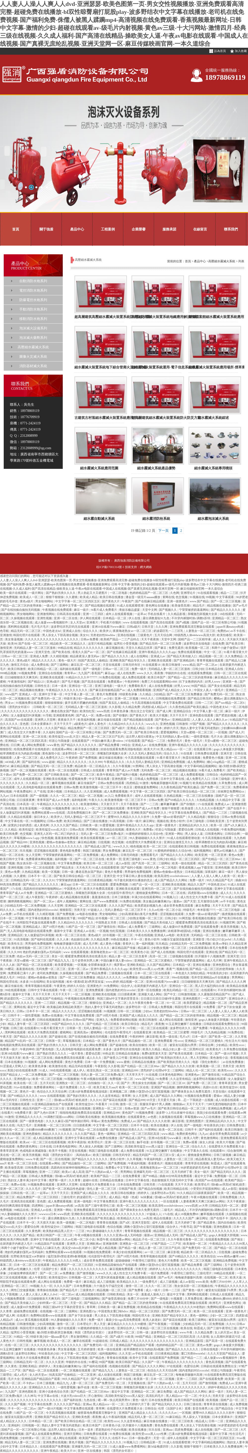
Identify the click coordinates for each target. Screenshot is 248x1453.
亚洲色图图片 (192, 998)
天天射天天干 (110, 804)
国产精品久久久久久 (115, 656)
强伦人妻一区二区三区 (102, 1188)
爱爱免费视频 (119, 884)
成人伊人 (79, 1070)
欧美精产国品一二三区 (106, 1176)
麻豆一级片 (82, 610)
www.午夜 (32, 1159)
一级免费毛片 (149, 1281)
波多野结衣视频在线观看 (210, 1079)
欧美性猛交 (27, 829)
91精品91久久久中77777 (82, 677)
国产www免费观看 (106, 901)
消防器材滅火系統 (33, 366)
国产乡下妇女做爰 (229, 1007)
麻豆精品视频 (20, 766)
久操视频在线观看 (23, 618)
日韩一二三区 (204, 702)
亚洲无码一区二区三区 (157, 888)
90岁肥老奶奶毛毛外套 (196, 1167)
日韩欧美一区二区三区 (48, 707)
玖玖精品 (162, 943)
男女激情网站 (79, 1336)
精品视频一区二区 (211, 656)
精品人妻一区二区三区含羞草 (128, 956)
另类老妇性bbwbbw (103, 635)
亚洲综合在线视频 (50, 673)
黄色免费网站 (110, 1121)
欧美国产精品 (88, 1438)
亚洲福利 (14, 1425)
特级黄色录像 (128, 694)
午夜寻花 (186, 1227)
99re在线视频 (181, 977)
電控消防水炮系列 (33, 290)
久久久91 (49, 880)
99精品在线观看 (224, 1273)
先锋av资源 (132, 1108)
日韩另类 (149, 1184)
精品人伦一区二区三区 (201, 1070)
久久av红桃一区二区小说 (165, 910)
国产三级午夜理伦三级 (100, 1205)
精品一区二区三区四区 (185, 859)
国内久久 (236, 1218)
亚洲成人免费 (39, 656)
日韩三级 (17, 1028)
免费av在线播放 (52, 1015)
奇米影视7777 (206, 910)
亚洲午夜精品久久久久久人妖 (188, 745)
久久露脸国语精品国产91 (214, 994)
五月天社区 (47, 1083)
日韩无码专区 (132, 664)
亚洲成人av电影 (165, 935)
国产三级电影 (71, 1298)
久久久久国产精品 (121, 905)
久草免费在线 (227, 783)
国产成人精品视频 (105, 1248)
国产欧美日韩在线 (147, 732)
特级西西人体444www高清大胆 (195, 635)
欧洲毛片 (215, 1303)
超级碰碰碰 (123, 1260)
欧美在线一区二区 (26, 1083)
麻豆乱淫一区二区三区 (86, 664)
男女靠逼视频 (67, 1349)
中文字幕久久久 (128, 1167)
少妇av (147, 1011)
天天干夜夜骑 (150, 639)
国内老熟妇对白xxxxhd (43, 910)
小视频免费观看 (15, 1298)
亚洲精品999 (130, 1070)
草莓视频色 (30, 1172)
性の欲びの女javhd (219, 939)
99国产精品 (199, 686)
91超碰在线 (101, 1341)
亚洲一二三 (44, 1100)
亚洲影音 (199, 939)
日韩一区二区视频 (129, 1011)
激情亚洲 (6, 648)
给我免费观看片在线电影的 (32, 749)
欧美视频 (212, 1400)
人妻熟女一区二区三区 (201, 631)
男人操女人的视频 (91, 1146)
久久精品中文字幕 (228, 800)
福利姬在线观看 (70, 669)
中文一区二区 (213, 652)
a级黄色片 (80, 724)
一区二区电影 (119, 593)
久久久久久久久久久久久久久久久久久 (57, 846)
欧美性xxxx (237, 1045)
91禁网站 (138, 766)
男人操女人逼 (194, 834)
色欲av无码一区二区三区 (33, 956)
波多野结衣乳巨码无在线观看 (70, 626)
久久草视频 (134, 1159)
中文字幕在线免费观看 (80, 1015)
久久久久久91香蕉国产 (210, 808)
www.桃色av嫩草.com (231, 1256)
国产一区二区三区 (83, 774)
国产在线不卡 (236, 808)
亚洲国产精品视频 (163, 1087)
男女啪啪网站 (44, 601)
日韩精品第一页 (151, 1442)
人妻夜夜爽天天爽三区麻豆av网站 (202, 1201)
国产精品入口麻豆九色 (45, 1248)
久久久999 (95, 762)
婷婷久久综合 (76, 986)
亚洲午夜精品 (50, 1451)
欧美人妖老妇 (152, 1319)
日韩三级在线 (193, 1404)
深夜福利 (211, 872)
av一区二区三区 (117, 838)
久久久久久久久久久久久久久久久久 (25, 711)
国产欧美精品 (236, 770)
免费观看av (115, 681)
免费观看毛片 (149, 855)
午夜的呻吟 (132, 681)
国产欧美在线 (61, 652)
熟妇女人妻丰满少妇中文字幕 (27, 1180)
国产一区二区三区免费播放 (185, 694)
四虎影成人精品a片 (155, 707)
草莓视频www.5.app (27, 838)
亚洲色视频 (167, 724)
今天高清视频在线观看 (146, 702)
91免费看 (209, 1007)
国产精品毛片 (69, 1290)
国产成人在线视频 (163, 952)
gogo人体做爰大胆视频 (229, 749)
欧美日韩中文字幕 (12, 859)
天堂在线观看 (112, 664)
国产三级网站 (60, 664)
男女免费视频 (112, 850)
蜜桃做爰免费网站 (146, 787)
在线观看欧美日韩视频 (184, 846)
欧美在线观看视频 (93, 838)
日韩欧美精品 (116, 1294)
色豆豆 (128, 787)
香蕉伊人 (128, 943)
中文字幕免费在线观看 (178, 702)
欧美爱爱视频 (64, 965)
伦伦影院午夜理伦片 (121, 893)
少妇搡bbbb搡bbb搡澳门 (42, 1129)
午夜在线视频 (144, 935)
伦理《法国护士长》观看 (50, 1269)
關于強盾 (46, 229)
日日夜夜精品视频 (100, 880)
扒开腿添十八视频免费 (210, 956)
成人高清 (78, 1172)
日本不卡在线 (140, 1125)
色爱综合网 (192, 1366)
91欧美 (129, 1336)
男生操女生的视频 (144, 1083)
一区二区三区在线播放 (199, 795)
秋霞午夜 (103, 1239)
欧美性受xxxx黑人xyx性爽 (147, 969)
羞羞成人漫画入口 (153, 1294)
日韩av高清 (77, 829)
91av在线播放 (23, 1087)
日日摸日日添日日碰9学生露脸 (161, 998)
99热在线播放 (120, 939)
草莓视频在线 (72, 1041)
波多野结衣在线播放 (164, 1332)
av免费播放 (131, 977)
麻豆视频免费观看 (121, 1269)
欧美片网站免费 (18, 1239)
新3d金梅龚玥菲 (158, 1446)
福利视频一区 (64, 859)
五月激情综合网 (208, 901)
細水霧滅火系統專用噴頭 (213, 468)
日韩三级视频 (223, 1155)
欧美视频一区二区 (198, 648)
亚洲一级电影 (83, 1201)
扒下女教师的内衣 (191, 681)
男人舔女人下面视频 (197, 1417)
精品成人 (181, 1210)
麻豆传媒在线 (14, 986)
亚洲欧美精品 (136, 965)
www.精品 (189, 664)
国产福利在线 (31, 762)
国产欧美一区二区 (221, 1036)
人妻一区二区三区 (26, 757)
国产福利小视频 (127, 774)
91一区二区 (174, 1003)
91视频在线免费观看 (198, 1096)
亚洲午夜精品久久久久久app (157, 652)
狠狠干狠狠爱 (171, 808)
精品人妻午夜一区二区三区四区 (29, 1024)
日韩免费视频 (228, 1197)
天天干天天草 (221, 905)
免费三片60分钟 (221, 1281)
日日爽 (15, 745)
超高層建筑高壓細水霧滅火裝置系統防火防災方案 (112, 317)
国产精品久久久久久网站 (177, 855)
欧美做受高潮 (14, 1167)
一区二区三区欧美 (181, 1421)
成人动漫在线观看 (227, 1100)
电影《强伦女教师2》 (206, 1062)
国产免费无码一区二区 (219, 694)
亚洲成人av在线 (84, 931)
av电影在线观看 (15, 1218)
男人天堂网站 (199, 1057)
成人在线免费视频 (161, 686)
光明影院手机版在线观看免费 (36, 922)
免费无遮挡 (176, 648)
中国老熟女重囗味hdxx (113, 1311)
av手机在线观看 (24, 914)
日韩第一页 (74, 1028)
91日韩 (114, 1104)
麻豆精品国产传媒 (124, 948)
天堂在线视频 (78, 1150)
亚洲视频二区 (119, 1091)
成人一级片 (153, 1290)
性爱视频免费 (78, 779)
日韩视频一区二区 (81, 1277)
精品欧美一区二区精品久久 (68, 643)
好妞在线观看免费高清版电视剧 (121, 749)
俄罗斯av (119, 965)
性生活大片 (232, 1041)
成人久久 (219, 639)
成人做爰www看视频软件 (52, 622)
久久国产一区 (151, 1362)
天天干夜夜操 (236, 1201)
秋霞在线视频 (192, 757)
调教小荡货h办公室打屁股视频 (149, 1091)
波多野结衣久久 (180, 1028)
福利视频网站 (203, 850)
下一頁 (163, 530)
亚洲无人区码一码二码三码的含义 (56, 834)
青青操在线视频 (48, 1290)
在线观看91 (208, 990)
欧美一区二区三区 (155, 846)
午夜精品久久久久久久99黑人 (228, 1243)
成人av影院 (123, 863)
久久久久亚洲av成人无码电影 (123, 1235)
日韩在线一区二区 (12, 1129)
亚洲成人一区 (28, 694)
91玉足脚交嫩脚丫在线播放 (184, 1024)
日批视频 (104, 842)
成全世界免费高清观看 (178, 905)
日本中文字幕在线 (172, 779)
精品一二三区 (229, 593)
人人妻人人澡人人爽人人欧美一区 (214, 876)
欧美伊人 (106, 631)
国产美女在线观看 (220, 686)
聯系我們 (231, 229)
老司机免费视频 (48, 973)
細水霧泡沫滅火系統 (213, 519)
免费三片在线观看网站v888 (159, 681)
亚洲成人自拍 (72, 631)
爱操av (218, 1096)
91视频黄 (110, 1011)
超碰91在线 (90, 1180)
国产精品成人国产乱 (98, 846)
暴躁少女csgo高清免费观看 (124, 1319)
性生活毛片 (237, 1434)
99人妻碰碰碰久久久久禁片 (147, 838)
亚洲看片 (92, 622)
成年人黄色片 (97, 724)
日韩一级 (68, 872)
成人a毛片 (240, 1108)
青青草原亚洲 (228, 1083)
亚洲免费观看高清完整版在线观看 (192, 626)
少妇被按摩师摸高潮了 (23, 1273)
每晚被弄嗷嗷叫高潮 (164, 783)
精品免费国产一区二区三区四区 (89, 728)
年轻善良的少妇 (218, 973)
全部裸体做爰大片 (100, 965)
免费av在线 (103, 715)
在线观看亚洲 (142, 1032)
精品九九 (63, 1383)
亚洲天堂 (226, 753)
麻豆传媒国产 (87, 783)
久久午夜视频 (122, 766)
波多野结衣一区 (136, 1007)
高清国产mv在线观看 (19, 719)
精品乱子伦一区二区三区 (149, 1239)
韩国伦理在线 (9, 981)
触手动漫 (143, 1142)
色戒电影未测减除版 (33, 1150)
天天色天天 (83, 867)
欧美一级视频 (66, 1222)
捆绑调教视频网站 (20, 901)
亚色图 (25, 724)
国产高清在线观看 (162, 622)
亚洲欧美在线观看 (160, 660)
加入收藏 (238, 51)
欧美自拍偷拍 (138, 1045)
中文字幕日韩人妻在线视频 (135, 876)
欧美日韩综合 (131, 1024)
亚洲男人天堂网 (45, 719)
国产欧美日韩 (235, 643)
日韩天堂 (148, 626)
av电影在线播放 (87, 914)
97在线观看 (132, 741)
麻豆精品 (239, 1155)
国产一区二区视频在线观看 (29, 770)
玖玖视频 (26, 850)
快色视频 (11, 808)
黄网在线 (168, 597)
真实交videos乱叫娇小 (76, 1248)
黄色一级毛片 (194, 741)
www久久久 (121, 846)
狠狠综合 (214, 817)
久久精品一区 (99, 1336)
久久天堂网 (56, 905)
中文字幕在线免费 (40, 1404)
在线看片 (7, 1112)
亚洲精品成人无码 (166, 1235)
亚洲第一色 (230, 681)
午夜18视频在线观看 (94, 1079)
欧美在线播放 (160, 1125)
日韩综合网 (233, 834)
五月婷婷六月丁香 (138, 1404)
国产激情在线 (211, 1074)
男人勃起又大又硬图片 (93, 593)
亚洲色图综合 (222, 965)
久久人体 (63, 939)
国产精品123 (36, 681)
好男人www (213, 681)
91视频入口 (171, 897)
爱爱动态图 (93, 1053)
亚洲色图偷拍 (32, 1134)
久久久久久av (168, 1412)
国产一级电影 (92, 669)
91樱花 (22, 910)
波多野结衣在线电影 (197, 643)
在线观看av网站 (62, 749)
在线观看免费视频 (200, 673)
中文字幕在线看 (99, 779)
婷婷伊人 (143, 1193)
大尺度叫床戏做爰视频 (110, 1277)
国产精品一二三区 (154, 741)
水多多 (24, 981)
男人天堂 (100, 1324)
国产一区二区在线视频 (55, 1159)
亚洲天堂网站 (73, 1434)
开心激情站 (96, 1396)
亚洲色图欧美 (223, 1227)
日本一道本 (59, 686)
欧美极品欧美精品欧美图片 (65, 1007)
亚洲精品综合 (182, 711)
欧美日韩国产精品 (128, 1362)
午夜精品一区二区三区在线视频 (158, 1328)
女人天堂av (77, 622)
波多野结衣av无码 (163, 1193)
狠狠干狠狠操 (55, 597)
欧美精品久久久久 (129, 1218)
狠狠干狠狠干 (193, 1446)
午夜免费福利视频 (233, 829)
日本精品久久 (73, 791)
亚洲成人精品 (136, 728)
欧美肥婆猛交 (193, 1003)
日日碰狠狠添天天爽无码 (21, 677)
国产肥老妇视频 (226, 715)
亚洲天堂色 (43, 652)
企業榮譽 (139, 229)
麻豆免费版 (203, 905)
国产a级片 (119, 728)
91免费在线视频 (110, 677)
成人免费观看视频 (139, 690)
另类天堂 (80, 910)
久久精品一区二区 (38, 783)
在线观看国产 (81, 741)
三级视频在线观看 (181, 956)
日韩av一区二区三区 (15, 656)
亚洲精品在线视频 (79, 1108)
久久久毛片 (33, 1188)
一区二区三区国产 (215, 998)
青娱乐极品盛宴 (130, 610)
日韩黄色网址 (214, 834)
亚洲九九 (102, 1019)
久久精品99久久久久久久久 (126, 724)
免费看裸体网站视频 (39, 859)
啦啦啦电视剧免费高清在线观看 (81, 1112)
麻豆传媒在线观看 (109, 719)
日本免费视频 (83, 1286)
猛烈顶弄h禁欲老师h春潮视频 (67, 1256)
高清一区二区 (158, 956)
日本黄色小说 (112, 1425)
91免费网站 (112, 986)
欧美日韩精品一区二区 (43, 669)
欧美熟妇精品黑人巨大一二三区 (64, 1231)
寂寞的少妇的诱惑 (20, 825)
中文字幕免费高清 (106, 1201)
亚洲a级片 (53, 681)
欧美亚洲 (201, 855)
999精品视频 (8, 673)
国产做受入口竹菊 (116, 1057)
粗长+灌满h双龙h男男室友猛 (85, 981)
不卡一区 (137, 939)
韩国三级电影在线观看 (104, 1150)
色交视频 (182, 597)
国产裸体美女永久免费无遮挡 (191, 1091)
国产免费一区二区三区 (28, 774)
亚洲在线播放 (212, 931)
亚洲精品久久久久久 (29, 1117)
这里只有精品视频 (100, 643)
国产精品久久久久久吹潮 (30, 1036)
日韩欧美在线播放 (88, 1117)
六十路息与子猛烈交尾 (108, 1286)
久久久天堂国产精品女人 (224, 1353)
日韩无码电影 (130, 855)
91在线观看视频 (208, 593)
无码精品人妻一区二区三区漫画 (35, 648)
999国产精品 (86, 918)
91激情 (144, 783)
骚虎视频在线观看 (234, 914)
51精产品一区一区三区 (145, 884)
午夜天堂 (6, 1036)
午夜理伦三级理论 (144, 1260)
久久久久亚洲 (55, 1362)
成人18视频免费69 (187, 1214)
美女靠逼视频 (14, 639)
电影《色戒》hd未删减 (138, 1197)
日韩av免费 (71, 787)
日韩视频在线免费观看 (171, 698)
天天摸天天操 (46, 1222)
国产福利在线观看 (43, 939)
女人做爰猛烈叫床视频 (26, 715)
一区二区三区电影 (228, 910)
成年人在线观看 (163, 1222)
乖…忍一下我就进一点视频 (196, 1100)
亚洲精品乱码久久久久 (194, 825)
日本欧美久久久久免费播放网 (146, 931)
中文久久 (205, 1396)
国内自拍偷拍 (227, 1222)
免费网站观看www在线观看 (64, 1252)
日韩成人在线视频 (207, 829)
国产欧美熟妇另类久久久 (172, 1057)
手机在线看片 (157, 614)
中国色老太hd (52, 631)
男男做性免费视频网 (138, 872)
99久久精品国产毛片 (220, 880)
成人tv (19, 1319)
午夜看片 (101, 1104)
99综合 (126, 745)
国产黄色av (163, 719)
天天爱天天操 (166, 1100)
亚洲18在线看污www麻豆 (109, 626)
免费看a (148, 829)
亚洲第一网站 (174, 834)
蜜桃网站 (66, 1032)
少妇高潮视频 (46, 1324)
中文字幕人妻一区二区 (80, 694)
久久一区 (114, 1083)
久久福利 (49, 732)
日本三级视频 (121, 897)
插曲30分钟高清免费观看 (176, 1176)
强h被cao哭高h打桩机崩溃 (71, 1100)
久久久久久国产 (184, 1218)
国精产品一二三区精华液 (195, 639)
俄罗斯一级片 (58, 1180)
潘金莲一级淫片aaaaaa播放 (143, 597)
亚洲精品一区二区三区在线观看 (86, 905)
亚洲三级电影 (104, 686)
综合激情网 (235, 1150)
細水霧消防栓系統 (156, 519)
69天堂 (151, 1100)
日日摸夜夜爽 (26, 800)
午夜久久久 (96, 800)
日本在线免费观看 (129, 1184)
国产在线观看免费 (207, 926)
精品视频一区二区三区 (73, 1003)
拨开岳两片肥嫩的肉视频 (81, 702)
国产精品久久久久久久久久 (25, 728)
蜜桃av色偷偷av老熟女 (61, 842)
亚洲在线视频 (126, 635)
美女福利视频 (55, 981)
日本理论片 (85, 1324)
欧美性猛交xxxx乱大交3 (65, 736)
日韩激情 (182, 724)
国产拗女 (237, 1239)
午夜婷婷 (72, 757)
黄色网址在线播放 (158, 605)
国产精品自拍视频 (150, 1188)
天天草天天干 (135, 1074)
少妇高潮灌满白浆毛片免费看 (138, 914)
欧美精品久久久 (127, 1281)
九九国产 (84, 673)
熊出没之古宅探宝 (142, 711)
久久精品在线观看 (20, 817)
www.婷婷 (112, 981)
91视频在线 (197, 597)
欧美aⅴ (24, 1142)
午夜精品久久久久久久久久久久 (67, 690)
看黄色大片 (134, 829)
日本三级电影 (221, 779)
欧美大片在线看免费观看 (33, 1358)
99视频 (210, 597)
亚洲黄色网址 (232, 1303)
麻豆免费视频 (127, 1307)
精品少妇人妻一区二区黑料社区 (184, 1049)
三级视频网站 (91, 1298)
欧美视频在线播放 (114, 1117)
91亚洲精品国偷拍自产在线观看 (53, 1104)
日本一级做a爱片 (140, 1438)
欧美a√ (66, 1172)
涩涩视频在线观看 (46, 850)
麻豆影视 (152, 1036)
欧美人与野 (191, 1138)
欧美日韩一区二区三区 (99, 863)
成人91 (181, 1155)
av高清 (79, 1205)
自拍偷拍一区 (97, 1083)
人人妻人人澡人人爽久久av (210, 719)
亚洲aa (87, 1404)
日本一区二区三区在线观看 (90, 884)
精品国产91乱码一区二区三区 (24, 1041)
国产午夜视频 (203, 1227)
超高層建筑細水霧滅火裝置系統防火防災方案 (166, 418)
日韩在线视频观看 (49, 1019)
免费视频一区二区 (121, 1079)
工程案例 (108, 229)
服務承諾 (169, 229)
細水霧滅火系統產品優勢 (156, 468)
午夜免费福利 (23, 791)
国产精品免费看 (109, 745)
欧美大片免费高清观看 (99, 888)
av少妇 (108, 698)
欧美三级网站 (198, 1319)
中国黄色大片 (73, 888)
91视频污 (185, 783)
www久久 (152, 724)
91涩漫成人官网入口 (14, 1066)
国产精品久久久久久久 (226, 610)
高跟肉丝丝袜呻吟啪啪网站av (42, 888)
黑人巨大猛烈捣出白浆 (210, 986)
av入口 (109, 795)
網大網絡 (146, 567)
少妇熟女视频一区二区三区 (145, 918)
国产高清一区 (215, 1341)
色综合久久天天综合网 (52, 1091)
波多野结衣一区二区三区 (79, 753)
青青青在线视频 (107, 1222)
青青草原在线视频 (197, 1163)
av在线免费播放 (233, 1062)
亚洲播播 (40, 1125)
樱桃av (218, 698)
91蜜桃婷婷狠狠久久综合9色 (145, 834)
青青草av (70, 673)
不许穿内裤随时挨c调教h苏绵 (191, 618)
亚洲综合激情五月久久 (179, 842)
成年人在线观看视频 (119, 614)
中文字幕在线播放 (38, 918)
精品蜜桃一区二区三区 (155, 977)
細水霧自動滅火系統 (99, 519)
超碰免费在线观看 (26, 1311)
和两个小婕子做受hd (225, 648)
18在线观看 (227, 614)
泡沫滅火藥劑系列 (33, 338)
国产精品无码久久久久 (226, 1172)
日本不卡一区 (239, 1210)
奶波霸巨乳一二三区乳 (169, 631)
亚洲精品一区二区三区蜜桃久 (54, 893)
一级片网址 (36, 593)
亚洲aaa (168, 1429)
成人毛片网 (90, 943)
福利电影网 (79, 800)
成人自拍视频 (204, 1429)
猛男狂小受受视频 (126, 643)
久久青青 (75, 1180)
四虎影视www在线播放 (203, 893)
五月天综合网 (163, 635)
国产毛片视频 (71, 681)
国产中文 (170, 994)
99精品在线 (65, 648)
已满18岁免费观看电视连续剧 (88, 1091)
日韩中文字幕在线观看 (43, 990)
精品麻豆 (144, 948)
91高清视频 (117, 821)
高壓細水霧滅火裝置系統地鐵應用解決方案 (164, 317)
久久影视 (115, 707)
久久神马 (30, 1396)
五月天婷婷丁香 (182, 1172)
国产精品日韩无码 (200, 698)
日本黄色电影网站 (171, 1074)
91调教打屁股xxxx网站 (59, 1117)
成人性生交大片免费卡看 (24, 732)
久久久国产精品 (56, 728)
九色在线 (90, 1400)
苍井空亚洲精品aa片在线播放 (210, 977)
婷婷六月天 (171, 728)
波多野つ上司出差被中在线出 (175, 1112)
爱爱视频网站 (169, 732)
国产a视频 (183, 622)
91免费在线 (236, 1032)
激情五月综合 (20, 664)
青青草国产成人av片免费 (123, 770)
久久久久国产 (63, 1286)
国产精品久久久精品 (98, 1303)
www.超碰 (49, 762)
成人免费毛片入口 (52, 757)
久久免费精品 (234, 656)
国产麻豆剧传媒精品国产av (108, 690)
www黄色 (53, 745)
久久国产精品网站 (159, 965)
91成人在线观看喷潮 (130, 605)
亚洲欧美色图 (81, 1417)
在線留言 (200, 229)
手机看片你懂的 (111, 622)
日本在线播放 (14, 1062)
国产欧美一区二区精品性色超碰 (64, 1188)
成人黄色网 (42, 825)
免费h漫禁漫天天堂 (155, 1053)
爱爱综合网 (186, 829)
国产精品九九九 (59, 960)
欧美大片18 (151, 749)
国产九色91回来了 (46, 1112)
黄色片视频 (76, 1442)
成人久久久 (94, 1057)
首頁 (15, 229)
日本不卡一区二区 (40, 876)
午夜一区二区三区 (72, 990)
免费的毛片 (175, 741)
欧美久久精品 (152, 1049)
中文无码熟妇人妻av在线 (172, 736)
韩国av (122, 926)
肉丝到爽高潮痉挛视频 (15, 1205)
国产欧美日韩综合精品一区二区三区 (192, 791)
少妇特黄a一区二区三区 (53, 1303)
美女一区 (57, 956)
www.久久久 (145, 673)
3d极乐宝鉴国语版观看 (176, 939)
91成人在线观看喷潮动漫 (184, 838)
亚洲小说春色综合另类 (54, 1391)
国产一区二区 (49, 1273)
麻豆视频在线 (115, 648)
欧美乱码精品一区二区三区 (181, 990)
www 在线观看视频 (136, 622)
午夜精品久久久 (114, 762)
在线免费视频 (158, 745)
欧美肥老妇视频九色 (148, 905)
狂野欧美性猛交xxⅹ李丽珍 (28, 1256)
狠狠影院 (6, 749)
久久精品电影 (197, 817)
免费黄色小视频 (213, 757)
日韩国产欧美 (128, 1188)
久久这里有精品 (181, 1079)
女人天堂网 (33, 855)
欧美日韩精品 (73, 821)
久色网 (174, 593)
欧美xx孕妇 (220, 943)
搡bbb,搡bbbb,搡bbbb (218, 1298)
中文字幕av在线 (48, 1396)
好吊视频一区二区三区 (110, 918)
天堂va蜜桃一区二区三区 (197, 732)
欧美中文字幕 (138, 1358)
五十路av (6, 774)
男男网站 (92, 829)
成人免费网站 (196, 762)
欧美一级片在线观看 (14, 593)
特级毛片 (189, 910)
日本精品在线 (214, 669)
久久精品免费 (131, 707)
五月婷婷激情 (87, 1349)
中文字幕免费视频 (70, 863)
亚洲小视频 (55, 791)
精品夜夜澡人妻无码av (85, 656)
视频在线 (163, 821)
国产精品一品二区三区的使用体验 (190, 677)
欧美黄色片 (214, 1049)
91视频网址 (38, 821)
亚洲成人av (158, 656)
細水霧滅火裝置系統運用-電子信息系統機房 (165, 367)
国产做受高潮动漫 (114, 1298)
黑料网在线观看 (19, 626)
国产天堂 (190, 901)
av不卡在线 (238, 631)
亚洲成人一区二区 (115, 1003)
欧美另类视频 (230, 926)
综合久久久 (90, 631)
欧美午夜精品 (106, 774)
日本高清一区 (26, 804)
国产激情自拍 (107, 926)
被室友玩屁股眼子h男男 (221, 1290)
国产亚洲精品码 (184, 660)
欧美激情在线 (58, 1066)
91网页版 (185, 918)
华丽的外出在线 (176, 673)
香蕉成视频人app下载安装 (196, 867)
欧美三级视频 (102, 1155)
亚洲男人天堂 (76, 1243)
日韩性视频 (24, 1341)
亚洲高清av (81, 1032)
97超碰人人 (95, 910)
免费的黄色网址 (187, 1134)
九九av (4, 795)
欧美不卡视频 (58, 1150)
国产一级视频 (39, 795)
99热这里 (108, 1053)
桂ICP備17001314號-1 (110, 567)
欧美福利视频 (87, 719)
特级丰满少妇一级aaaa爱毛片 (83, 698)
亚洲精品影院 (181, 719)
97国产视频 (198, 724)
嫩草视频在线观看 (64, 783)
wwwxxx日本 (47, 1214)
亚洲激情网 (110, 1243)
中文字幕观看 (225, 597)
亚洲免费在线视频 (55, 1442)
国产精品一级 (128, 1248)
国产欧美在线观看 (181, 1053)
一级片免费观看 (67, 1087)
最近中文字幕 (36, 1007)
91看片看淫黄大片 (236, 652)
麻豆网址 (149, 821)
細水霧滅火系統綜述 (213, 418)
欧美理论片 (96, 1142)
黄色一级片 (139, 1400)
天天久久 (105, 1438)
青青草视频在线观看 (210, 660)
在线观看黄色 (137, 1117)
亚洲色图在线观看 (201, 715)
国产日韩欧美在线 (57, 774)
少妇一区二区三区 (222, 1315)
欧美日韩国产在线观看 (190, 1400)
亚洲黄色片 (95, 986)
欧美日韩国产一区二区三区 (55, 1235)
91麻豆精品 (174, 1417)
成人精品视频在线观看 (75, 897)
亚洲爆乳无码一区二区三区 (151, 1172)
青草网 (6, 948)
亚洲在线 (212, 952)
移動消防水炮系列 (33, 319)
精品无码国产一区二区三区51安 (44, 1108)
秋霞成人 (217, 1163)
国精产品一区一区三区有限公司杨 (214, 622)
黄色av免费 (236, 855)
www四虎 (103, 711)
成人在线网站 (139, 656)
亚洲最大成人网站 (150, 994)
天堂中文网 (150, 610)
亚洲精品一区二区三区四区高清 (26, 741)
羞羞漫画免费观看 (67, 838)
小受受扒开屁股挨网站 (205, 1188)
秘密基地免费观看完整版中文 (97, 1412)
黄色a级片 (27, 601)
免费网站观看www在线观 (49, 812)
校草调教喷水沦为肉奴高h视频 (20, 753)
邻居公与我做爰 (59, 741)
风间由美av (84, 1155)
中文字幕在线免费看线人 (185, 812)
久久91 (230, 1324)
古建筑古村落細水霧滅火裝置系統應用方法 (107, 418)
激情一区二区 (129, 1104)
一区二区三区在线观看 (153, 1028)
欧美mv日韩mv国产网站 (79, 1019)
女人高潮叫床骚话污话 (226, 1336)
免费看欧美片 (137, 686)
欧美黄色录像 (38, 1066)
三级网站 (164, 863)
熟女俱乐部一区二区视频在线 (36, 863)
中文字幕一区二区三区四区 (148, 791)
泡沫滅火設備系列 (33, 328)
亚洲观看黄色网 (64, 715)
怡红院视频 (117, 931)
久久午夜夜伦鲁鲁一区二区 (147, 1003)
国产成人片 (236, 732)
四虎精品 (132, 783)
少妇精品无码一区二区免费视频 (25, 905)
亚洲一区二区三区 (12, 1188)
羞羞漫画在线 (101, 897)
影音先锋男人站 (203, 1408)
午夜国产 (128, 601)
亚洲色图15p (22, 1079)
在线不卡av (119, 1438)
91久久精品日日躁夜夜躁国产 (197, 1193)
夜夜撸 (159, 673)
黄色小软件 (177, 821)
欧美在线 (186, 1328)
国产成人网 (164, 711)
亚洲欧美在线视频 (55, 779)
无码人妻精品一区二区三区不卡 (85, 817)
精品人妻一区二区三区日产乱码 (103, 736)
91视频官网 (228, 922)
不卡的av (29, 1383)
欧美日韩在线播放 (112, 597)
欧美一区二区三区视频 (47, 1079)
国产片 (219, 897)
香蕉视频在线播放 (204, 918)
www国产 (11, 694)
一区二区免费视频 (87, 855)
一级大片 (121, 686)
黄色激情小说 (51, 753)
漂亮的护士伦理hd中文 (155, 1070)
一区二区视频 (81, 994)
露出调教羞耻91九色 (156, 618)
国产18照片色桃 (53, 926)
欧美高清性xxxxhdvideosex (172, 876)
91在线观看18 (152, 664)
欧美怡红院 (87, 711)
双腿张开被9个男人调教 (156, 1104)
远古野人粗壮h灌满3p (140, 736)
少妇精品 (159, 694)
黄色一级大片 (67, 660)
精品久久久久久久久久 (89, 648)
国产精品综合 (225, 1408)
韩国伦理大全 (141, 1315)
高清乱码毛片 (155, 1396)
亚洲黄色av (192, 1074)
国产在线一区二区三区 (33, 643)
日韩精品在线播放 (128, 1053)
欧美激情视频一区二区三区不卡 (101, 787)
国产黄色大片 (111, 601)
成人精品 (115, 1197)
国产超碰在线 (58, 1036)
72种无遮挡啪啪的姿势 (221, 1104)
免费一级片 (139, 669)
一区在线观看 (169, 1201)
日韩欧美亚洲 (215, 821)
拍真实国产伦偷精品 (50, 998)
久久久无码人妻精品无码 (145, 753)
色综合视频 (115, 1227)
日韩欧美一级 (89, 825)
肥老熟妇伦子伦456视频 (111, 1429)
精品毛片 (199, 605)
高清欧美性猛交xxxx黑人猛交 (144, 1146)
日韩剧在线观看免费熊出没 (221, 1024)
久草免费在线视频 (235, 1049)
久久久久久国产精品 (64, 825)
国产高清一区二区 (144, 863)
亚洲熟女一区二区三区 (71, 1083)
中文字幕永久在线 (196, 1150)
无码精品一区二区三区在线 (209, 935)
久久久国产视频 (16, 1404)
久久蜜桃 (72, 597)
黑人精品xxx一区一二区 (176, 749)
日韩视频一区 (31, 1425)
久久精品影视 (177, 614)
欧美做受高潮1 (182, 605)
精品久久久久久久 (44, 660)
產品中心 (77, 229)
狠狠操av (179, 1104)
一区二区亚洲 (218, 855)
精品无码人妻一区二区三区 (146, 1417)
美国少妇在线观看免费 (22, 1070)
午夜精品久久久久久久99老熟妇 (184, 1307)
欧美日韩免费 (9, 834)
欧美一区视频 (51, 872)
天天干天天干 (179, 715)
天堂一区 (76, 1303)
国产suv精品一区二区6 (230, 702)
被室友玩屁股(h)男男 (183, 1045)
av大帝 (203, 1205)
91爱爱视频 (107, 825)
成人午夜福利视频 (114, 1417)
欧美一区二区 (158, 1045)
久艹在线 (40, 791)
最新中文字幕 (63, 931)
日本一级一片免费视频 (100, 1062)
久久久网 (161, 626)
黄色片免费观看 (107, 694)
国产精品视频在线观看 (100, 605)
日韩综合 (212, 774)
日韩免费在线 (236, 1125)
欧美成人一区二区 (32, 597)
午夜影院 (101, 1066)
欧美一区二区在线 (171, 1129)
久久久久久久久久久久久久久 (88, 1269)
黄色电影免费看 (70, 850)
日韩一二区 (216, 1421)
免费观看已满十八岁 (21, 973)
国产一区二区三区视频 (226, 601)
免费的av (223, 631)
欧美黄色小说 (140, 952)
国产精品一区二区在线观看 (35, 965)
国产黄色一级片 (193, 1290)
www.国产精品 (200, 601)
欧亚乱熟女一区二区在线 (104, 1070)
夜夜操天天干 (67, 719)
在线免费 (218, 643)
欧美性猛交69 (229, 1087)
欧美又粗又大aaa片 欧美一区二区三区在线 (121, 1087)
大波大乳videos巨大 (74, 1396)
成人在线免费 (126, 673)
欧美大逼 (236, 1277)
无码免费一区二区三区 (156, 770)
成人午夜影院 (35, 897)
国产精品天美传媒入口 (182, 656)
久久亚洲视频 (93, 791)
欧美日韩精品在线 (176, 1188)
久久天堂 (125, 1353)
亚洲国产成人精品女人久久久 (172, 690)
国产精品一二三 (192, 1358)
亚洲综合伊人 (238, 998)
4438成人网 (13, 762)
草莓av (95, 1121)
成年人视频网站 (67, 901)
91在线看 (187, 753)
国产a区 (125, 1222)
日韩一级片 (134, 821)
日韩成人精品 (119, 1341)
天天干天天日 (60, 1193)
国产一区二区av (207, 664)
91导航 (47, 715)
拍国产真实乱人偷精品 (93, 660)
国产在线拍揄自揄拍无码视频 (21, 610)
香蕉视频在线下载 (64, 918)
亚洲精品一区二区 (143, 1391)
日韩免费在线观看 (207, 753)
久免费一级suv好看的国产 (169, 817)
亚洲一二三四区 (93, 614)
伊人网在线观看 (90, 618)
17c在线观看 (205, 804)
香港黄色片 (156, 1163)
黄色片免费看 (114, 872)
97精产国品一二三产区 (167, 1243)
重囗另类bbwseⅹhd (193, 1353)
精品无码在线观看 (81, 1066)
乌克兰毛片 (24, 1125)
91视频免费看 (27, 673)
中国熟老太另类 (106, 922)
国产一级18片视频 (227, 1053)
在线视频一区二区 (216, 1277)
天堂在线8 (220, 1091)
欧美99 (12, 643)
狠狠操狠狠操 (54, 702)
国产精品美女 (65, 867)
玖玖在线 (155, 1429)
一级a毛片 (51, 605)
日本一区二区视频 (12, 918)
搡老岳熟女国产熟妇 (65, 711)
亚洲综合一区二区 (81, 686)
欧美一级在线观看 (184, 863)
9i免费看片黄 (23, 1112)
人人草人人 (240, 1281)
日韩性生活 (42, 686)
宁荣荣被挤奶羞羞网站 (194, 610)
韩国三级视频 (92, 850)
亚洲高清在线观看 (23, 1201)
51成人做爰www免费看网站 (128, 1446)
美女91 (84, 635)
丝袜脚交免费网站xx (231, 791)
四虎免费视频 (184, 1429)
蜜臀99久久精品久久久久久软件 (129, 817)
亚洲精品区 (15, 935)
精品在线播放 (163, 1218)
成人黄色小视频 (110, 943)
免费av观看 (190, 1142)
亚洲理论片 (188, 593)
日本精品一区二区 (115, 618)
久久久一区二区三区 (64, 795)
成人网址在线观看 (171, 1019)
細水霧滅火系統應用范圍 (99, 468)
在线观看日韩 (203, 749)
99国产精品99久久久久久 (68, 1024)
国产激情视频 (86, 1273)
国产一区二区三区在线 (90, 859)
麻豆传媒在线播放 (87, 749)
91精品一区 (21, 1336)
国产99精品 (150, 1176)
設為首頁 (217, 51)
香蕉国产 (97, 673)
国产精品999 (19, 842)
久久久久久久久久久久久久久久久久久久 (52, 639)
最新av (178, 901)
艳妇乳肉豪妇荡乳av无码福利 (42, 952)
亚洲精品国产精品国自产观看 (135, 1345)
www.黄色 (149, 859)
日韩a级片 (133, 626)
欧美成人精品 (89, 597)
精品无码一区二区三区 (26, 631)
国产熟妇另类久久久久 (61, 593)
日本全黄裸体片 (42, 724)
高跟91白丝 (210, 1087)
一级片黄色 (76, 1053)
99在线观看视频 (16, 990)
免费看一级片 (9, 1049)
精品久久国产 (197, 884)
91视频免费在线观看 (29, 702)
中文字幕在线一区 (17, 821)
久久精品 (145, 694)
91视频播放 (71, 1079)
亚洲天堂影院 (141, 1222)
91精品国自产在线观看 (50, 1243)
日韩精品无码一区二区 (26, 880)
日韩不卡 (14, 1015)
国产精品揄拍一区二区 (138, 1041)
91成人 (44, 1070)
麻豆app (110, 673)
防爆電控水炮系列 (33, 300)
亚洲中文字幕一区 (71, 605)
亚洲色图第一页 (122, 779)
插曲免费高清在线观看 (70, 1057)
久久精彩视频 (59, 656)
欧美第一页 (114, 859)
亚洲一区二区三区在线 (120, 1142)
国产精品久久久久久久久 (224, 724)
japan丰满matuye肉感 (230, 626)
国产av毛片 (240, 605)
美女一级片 (202, 1172)
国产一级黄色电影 (32, 1121)
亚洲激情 (6, 635)
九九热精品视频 (216, 1032)
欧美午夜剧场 (77, 1142)
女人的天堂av (223, 1332)
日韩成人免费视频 (146, 779)
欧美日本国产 (157, 677)
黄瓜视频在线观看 (37, 1319)
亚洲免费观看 (95, 990)
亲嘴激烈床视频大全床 (202, 614)
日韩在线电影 (210, 1349)
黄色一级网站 (107, 1134)
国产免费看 (201, 1028)
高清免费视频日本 (79, 812)
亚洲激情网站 (46, 614)
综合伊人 (127, 986)
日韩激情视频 (187, 994)
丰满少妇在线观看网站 (146, 897)
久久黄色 (11, 1366)
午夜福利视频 (137, 1163)
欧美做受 (188, 808)
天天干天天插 (184, 1184)
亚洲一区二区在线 (66, 618)
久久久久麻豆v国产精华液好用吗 (68, 1121)
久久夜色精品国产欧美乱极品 (189, 707)
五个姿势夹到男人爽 (85, 960)
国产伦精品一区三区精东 (103, 1024)
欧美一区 (217, 825)
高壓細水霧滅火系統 (33, 347)
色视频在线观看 (120, 1366)
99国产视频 (107, 1362)
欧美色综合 (208, 1256)
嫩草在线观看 (82, 1341)
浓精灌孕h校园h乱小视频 (184, 931)
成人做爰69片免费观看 (178, 926)
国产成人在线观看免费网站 (44, 1434)
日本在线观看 (19, 795)
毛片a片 (185, 1036)
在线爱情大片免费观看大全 (144, 842)
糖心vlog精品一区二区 (222, 762)
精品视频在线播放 (219, 605)
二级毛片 (167, 1210)
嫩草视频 (40, 1341)
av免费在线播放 (107, 1138)
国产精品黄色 (207, 1222)
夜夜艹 (170, 969)
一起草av (140, 614)
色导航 (5, 631)
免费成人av (222, 804)
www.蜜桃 (123, 1062)
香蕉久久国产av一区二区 (88, 652)
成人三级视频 (106, 1281)
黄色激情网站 (210, 1138)
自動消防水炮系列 (33, 281)
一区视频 (221, 732)
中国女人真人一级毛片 (209, 690)
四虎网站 (38, 1205)
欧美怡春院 (225, 635)
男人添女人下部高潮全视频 (60, 635)
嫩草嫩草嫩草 (169, 804)
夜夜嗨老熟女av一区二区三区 (132, 631)
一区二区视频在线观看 (76, 1370)
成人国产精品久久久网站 (171, 880)
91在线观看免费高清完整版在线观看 (184, 1303)
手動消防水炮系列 (33, 309)
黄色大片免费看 (169, 1260)
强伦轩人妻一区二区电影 (161, 867)
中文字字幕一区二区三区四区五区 (78, 601)
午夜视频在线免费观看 (57, 610)
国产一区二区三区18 (172, 1083)
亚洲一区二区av (78, 969)
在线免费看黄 (119, 1036)
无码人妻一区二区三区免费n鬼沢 (102, 834)
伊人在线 (134, 618)
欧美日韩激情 (171, 664)
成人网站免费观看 (33, 745)
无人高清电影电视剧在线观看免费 (39, 787)
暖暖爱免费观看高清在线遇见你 (197, 922)
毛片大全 (217, 736)
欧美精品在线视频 (205, 783)
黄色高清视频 (215, 1362)
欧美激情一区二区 (195, 1243)
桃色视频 (136, 846)
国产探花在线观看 (115, 1100)
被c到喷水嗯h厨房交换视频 (55, 1332)
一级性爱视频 (200, 736)
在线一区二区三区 (17, 1345)
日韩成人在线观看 (93, 770)
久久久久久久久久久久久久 (227, 745)
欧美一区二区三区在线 (71, 935)
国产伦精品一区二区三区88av (221, 859)
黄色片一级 (27, 1091)
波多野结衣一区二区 (121, 1332)
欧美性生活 (16, 943)
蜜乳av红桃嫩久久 (226, 850)
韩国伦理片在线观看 (27, 635)
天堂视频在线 (137, 1383)
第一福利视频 (145, 943)
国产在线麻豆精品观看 (150, 601)
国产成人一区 (85, 715)
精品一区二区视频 (91, 795)
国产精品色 (97, 1358)
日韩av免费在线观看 (111, 783)
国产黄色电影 (45, 1049)
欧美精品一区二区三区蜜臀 (172, 1032)
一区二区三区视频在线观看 (107, 808)
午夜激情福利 (17, 681)
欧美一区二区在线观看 (64, 770)
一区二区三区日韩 (59, 1125)
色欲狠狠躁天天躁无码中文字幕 (173, 1180)
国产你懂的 (120, 715)
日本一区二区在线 (174, 893)
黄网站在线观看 (11, 736)
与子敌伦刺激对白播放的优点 (133, 880)
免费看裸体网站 (44, 1087)
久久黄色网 (33, 1231)
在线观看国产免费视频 (164, 1358)
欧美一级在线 (169, 1036)
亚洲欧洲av (94, 1243)
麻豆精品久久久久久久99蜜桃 (127, 1324)
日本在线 (46, 1146)
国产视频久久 (168, 610)
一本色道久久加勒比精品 (189, 973)
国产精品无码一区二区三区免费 (161, 643)
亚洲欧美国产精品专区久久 (128, 660)
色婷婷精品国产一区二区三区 (149, 593)
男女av (9, 702)
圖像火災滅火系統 (33, 356)
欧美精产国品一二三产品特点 (120, 639)
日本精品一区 (182, 965)
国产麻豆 (161, 648)
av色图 (152, 1117)
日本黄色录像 (120, 711)
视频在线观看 (174, 1163)
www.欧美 (202, 1281)
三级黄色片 (145, 635)
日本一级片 (200, 1036)
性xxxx (178, 1041)
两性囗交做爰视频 (23, 1290)
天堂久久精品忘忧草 (139, 648)
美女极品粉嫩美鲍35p (157, 901)
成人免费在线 (40, 664)
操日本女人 (80, 808)
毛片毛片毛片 (40, 626)
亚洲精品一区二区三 (226, 618)
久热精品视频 (173, 795)
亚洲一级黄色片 (177, 601)
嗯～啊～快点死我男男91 (114, 1400)
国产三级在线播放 (96, 821)
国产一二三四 (149, 804)
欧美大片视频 (159, 715)
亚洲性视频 (45, 618)
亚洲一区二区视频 (127, 698)
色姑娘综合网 (80, 939)
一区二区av (66, 1294)
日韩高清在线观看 (69, 614)
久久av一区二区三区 (17, 1138)
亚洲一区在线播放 (149, 990)
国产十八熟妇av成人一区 (102, 1172)
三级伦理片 (68, 1197)
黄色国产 (128, 1112)
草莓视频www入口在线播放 (203, 1117)
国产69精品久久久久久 (180, 800)
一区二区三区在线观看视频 (48, 1142)
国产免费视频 (88, 757)
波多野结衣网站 (26, 1353)
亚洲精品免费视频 (173, 762)
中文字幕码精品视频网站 (201, 766)
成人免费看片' (138, 926)
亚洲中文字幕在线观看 (229, 888)
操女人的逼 (207, 1142)
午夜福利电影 (153, 1159)
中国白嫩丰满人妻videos (108, 741)
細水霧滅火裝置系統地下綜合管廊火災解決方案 (110, 367)
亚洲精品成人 (32, 926)
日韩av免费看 (90, 639)
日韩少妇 (198, 669)
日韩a (21, 1011)
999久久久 (148, 698)
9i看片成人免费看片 (104, 610)
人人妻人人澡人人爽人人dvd (39, 1294)
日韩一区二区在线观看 (39, 867)
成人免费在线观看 (134, 677)
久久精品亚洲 (238, 943)
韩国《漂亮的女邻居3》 (16, 707)
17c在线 (16, 888)
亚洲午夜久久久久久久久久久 (139, 1201)
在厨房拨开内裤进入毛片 (151, 986)
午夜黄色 (60, 986)
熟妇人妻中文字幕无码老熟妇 (200, 728)
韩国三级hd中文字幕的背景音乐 (118, 998)
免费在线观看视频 (190, 652)
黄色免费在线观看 (167, 1425)
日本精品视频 (194, 872)
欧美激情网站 (90, 804)
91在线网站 (37, 981)
